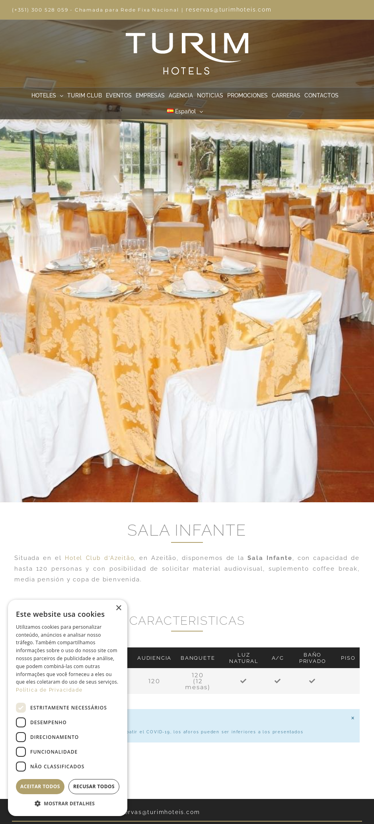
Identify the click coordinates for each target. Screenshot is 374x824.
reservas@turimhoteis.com (228, 9)
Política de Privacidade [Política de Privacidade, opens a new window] (49, 690)
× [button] (118, 608)
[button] (67, 803)
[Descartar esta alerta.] (352, 718)
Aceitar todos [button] (40, 786)
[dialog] (67, 708)
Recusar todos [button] (94, 786)
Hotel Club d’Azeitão (99, 558)
